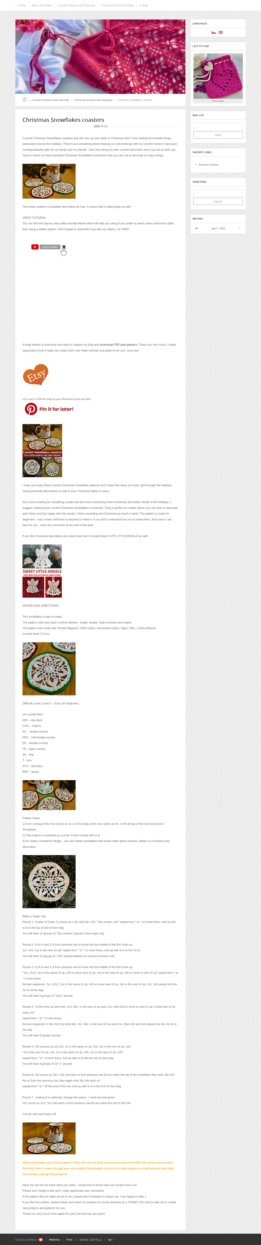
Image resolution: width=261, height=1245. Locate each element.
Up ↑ (111, 1239)
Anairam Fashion (209, 164)
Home (22, 5)
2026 (222, 228)
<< (197, 228)
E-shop (144, 5)
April (214, 228)
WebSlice (54, 1239)
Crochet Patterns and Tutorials (76, 5)
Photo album (218, 101)
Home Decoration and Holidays (93, 100)
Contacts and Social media (117, 5)
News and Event (42, 5)
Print (69, 1239)
